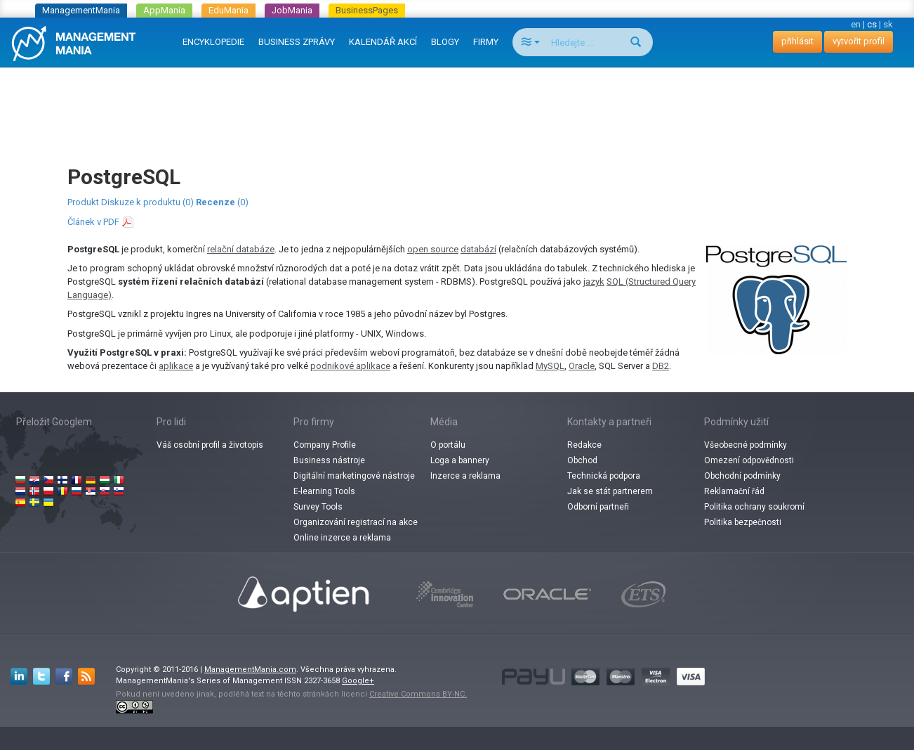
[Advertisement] (457, 102)
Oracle (582, 366)
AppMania (164, 10)
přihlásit (797, 41)
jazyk (593, 281)
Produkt (83, 202)
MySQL (550, 366)
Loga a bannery (459, 460)
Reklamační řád (734, 491)
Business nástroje (329, 460)
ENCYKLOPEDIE (213, 42)
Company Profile (324, 445)
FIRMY (485, 42)
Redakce (584, 445)
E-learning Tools (324, 491)
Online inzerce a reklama (342, 538)
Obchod (582, 460)
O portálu (447, 445)
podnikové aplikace (350, 366)
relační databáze (240, 249)
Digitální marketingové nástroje (354, 476)
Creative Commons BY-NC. (418, 694)
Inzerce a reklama (465, 476)
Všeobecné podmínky (745, 445)
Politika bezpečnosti (742, 522)
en (856, 24)
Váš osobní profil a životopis (210, 445)
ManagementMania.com (250, 669)
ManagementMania (81, 10)
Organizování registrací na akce (355, 522)
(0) (222, 202)
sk (888, 24)
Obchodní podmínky (742, 476)
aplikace (176, 366)
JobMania (292, 10)
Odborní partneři (598, 507)
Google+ (358, 680)
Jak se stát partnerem (610, 491)
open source (432, 249)
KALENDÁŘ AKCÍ (383, 42)
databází (478, 249)
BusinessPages (367, 10)
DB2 (660, 366)
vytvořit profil (859, 41)
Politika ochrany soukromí (754, 507)
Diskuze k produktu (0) (147, 202)
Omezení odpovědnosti (749, 460)
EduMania (228, 10)
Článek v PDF (93, 221)
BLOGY (445, 42)
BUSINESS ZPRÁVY (296, 42)
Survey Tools (318, 507)
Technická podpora (603, 476)
